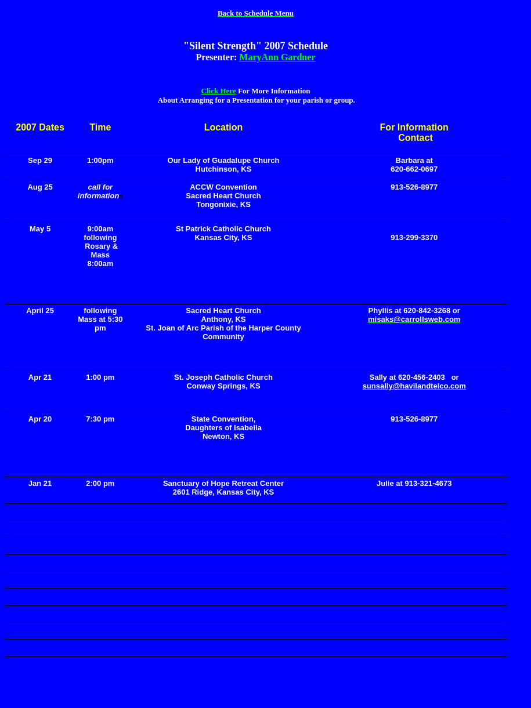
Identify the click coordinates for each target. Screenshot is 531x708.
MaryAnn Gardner (277, 57)
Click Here (218, 90)
